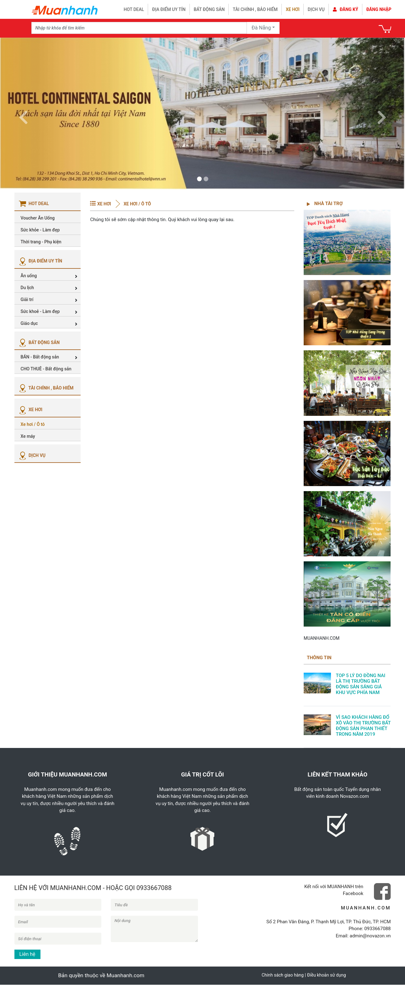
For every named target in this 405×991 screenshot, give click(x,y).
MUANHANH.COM (321, 638)
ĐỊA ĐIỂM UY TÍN (40, 260)
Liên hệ (27, 954)
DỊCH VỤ (32, 455)
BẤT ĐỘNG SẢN (39, 342)
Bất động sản (209, 9)
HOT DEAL (134, 9)
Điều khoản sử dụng (326, 975)
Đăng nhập (379, 9)
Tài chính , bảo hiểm (255, 9)
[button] (23, 113)
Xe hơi (293, 9)
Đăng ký (345, 9)
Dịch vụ (316, 9)
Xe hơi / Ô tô (136, 203)
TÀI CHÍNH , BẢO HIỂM (46, 387)
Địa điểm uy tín (168, 9)
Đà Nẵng (261, 28)
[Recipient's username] (139, 28)
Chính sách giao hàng (283, 975)
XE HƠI (30, 409)
